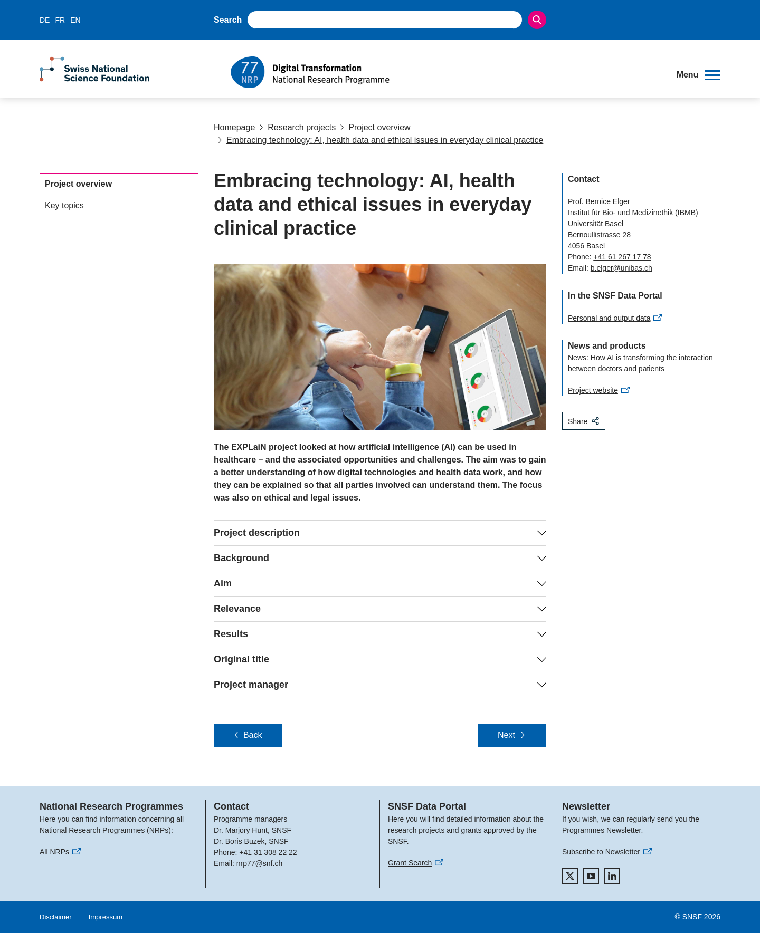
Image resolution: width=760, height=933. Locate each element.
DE (45, 20)
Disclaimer (56, 917)
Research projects (297, 127)
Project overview (375, 127)
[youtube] (591, 876)
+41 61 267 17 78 (622, 257)
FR (60, 20)
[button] (698, 75)
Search (228, 19)
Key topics (64, 205)
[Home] (446, 72)
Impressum (105, 917)
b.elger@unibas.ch (621, 268)
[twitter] (570, 876)
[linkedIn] (612, 876)
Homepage (234, 127)
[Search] (537, 20)
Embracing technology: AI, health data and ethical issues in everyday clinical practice (380, 140)
